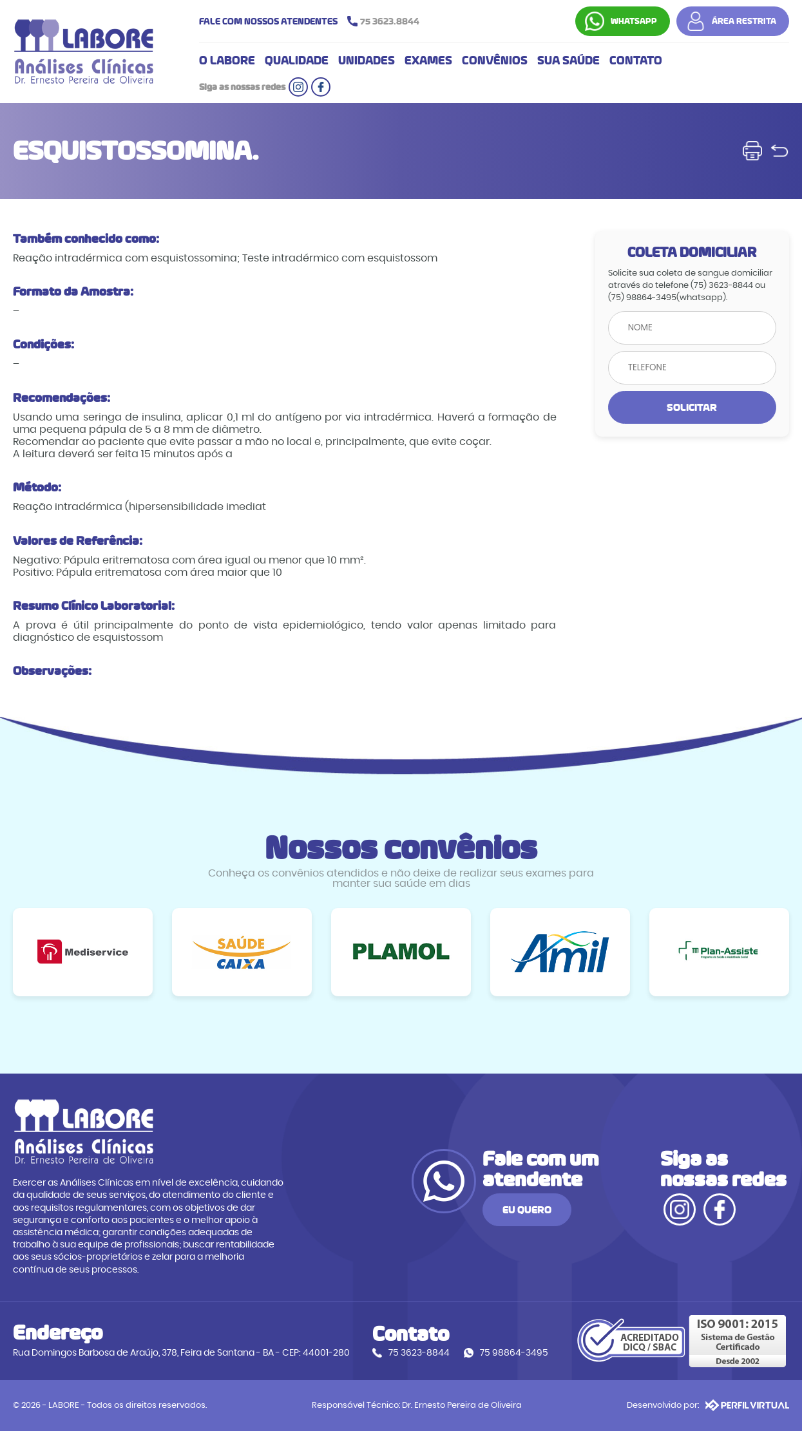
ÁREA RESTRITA (744, 21)
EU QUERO (526, 1210)
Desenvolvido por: (708, 1405)
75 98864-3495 (514, 1353)
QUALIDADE (297, 60)
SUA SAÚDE (568, 60)
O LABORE (227, 60)
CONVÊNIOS (495, 60)
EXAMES (428, 60)
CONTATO (635, 60)
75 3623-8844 (419, 1353)
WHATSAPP (634, 21)
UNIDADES (366, 60)
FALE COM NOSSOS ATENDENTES (312, 21)
